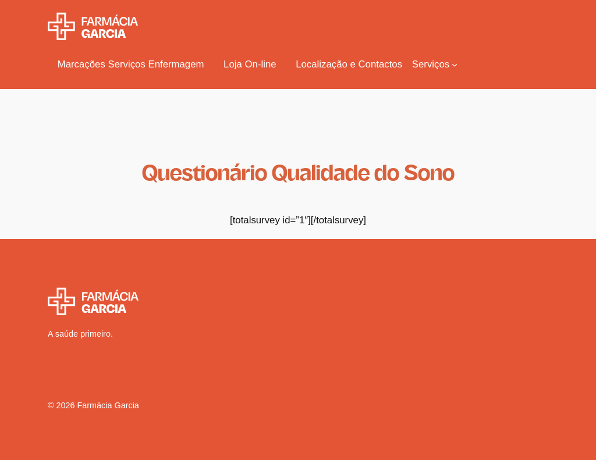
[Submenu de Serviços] (435, 64)
